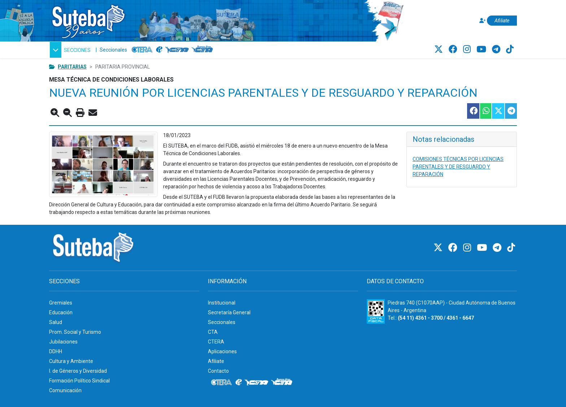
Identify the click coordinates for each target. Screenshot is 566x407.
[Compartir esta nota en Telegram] (510, 111)
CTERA (216, 342)
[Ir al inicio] (88, 19)
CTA (213, 332)
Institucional (221, 303)
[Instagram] (468, 49)
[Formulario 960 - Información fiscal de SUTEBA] (376, 311)
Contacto (218, 371)
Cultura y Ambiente (71, 361)
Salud (55, 322)
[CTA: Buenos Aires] (203, 49)
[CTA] (177, 49)
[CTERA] (142, 49)
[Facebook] (454, 49)
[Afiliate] (497, 21)
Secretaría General (229, 312)
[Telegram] (497, 49)
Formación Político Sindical (79, 381)
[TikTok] (510, 49)
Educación (61, 312)
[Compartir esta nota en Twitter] (497, 111)
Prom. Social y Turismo (75, 332)
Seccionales (113, 50)
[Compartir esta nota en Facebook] (472, 111)
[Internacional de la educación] (159, 49)
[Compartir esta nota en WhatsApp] (485, 111)
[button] (70, 49)
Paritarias (72, 67)
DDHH (55, 351)
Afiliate (216, 361)
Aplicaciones (222, 351)
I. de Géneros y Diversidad (78, 371)
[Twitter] (439, 49)
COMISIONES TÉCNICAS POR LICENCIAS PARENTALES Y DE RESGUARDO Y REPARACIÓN (458, 166)
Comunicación (65, 390)
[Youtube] (482, 49)
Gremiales (60, 303)
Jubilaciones (63, 342)
